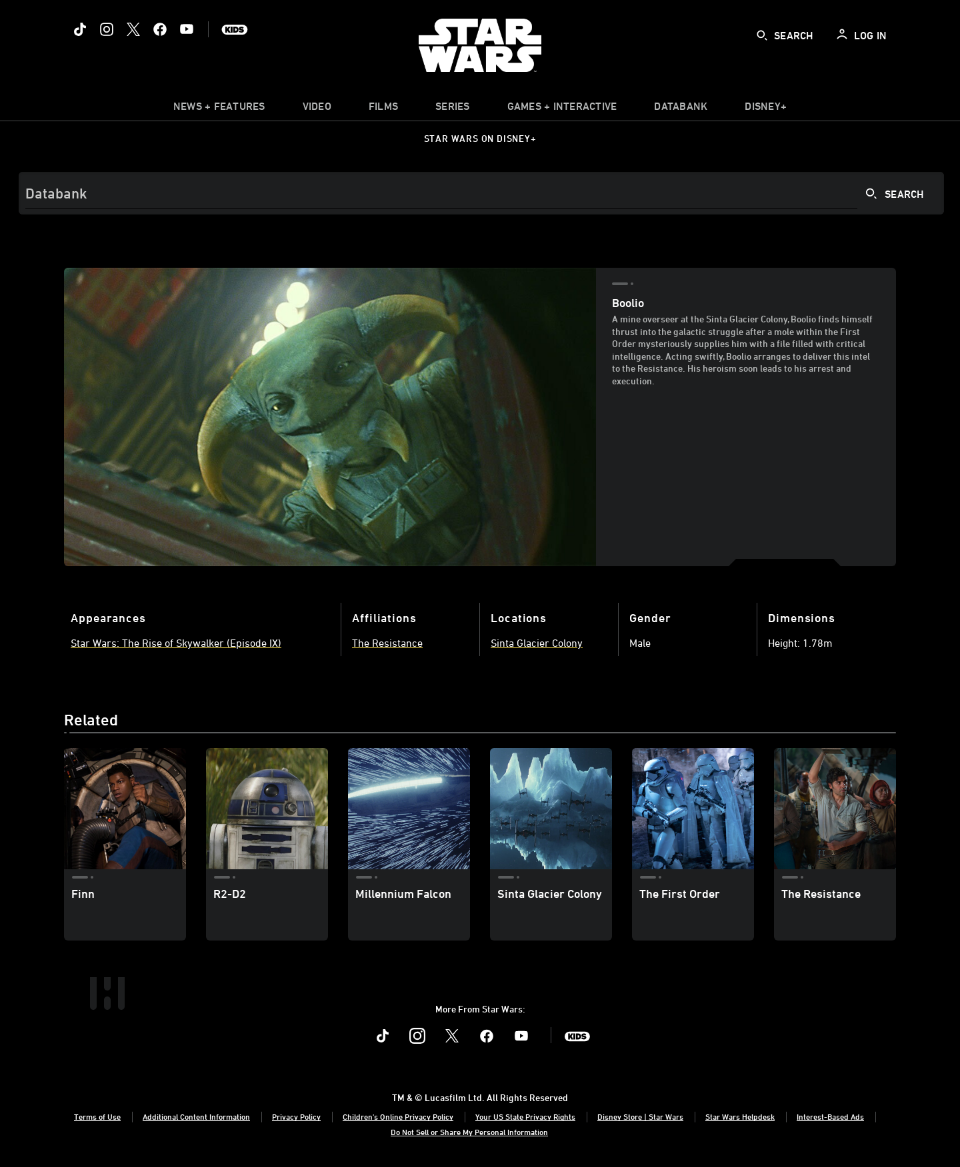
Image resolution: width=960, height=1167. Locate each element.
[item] (219, 109)
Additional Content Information (196, 1116)
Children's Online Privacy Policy (398, 1116)
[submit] (762, 35)
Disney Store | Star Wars (640, 1116)
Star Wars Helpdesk (740, 1116)
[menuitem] (317, 109)
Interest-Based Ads (830, 1116)
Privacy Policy (296, 1116)
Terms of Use (97, 1116)
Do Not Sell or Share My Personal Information (469, 1131)
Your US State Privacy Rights (525, 1116)
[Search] (481, 193)
